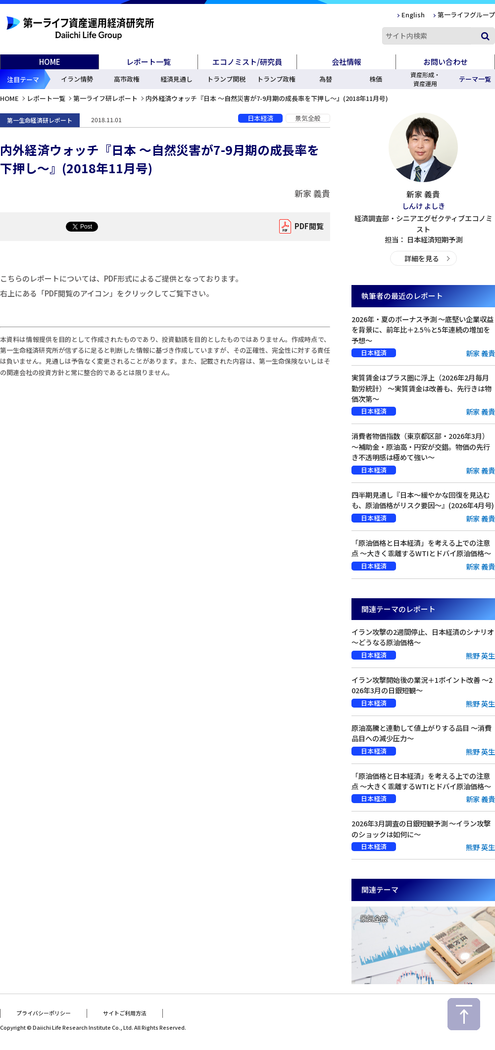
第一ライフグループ (466, 14)
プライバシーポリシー (43, 1012)
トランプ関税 (226, 79)
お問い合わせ (445, 61)
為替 (325, 79)
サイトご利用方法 (125, 1012)
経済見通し (176, 79)
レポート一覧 (46, 98)
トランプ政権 (276, 79)
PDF (307, 227)
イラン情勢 (77, 79)
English (413, 14)
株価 (375, 79)
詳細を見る (421, 258)
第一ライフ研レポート (105, 98)
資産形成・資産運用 (425, 79)
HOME (49, 61)
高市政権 (127, 79)
